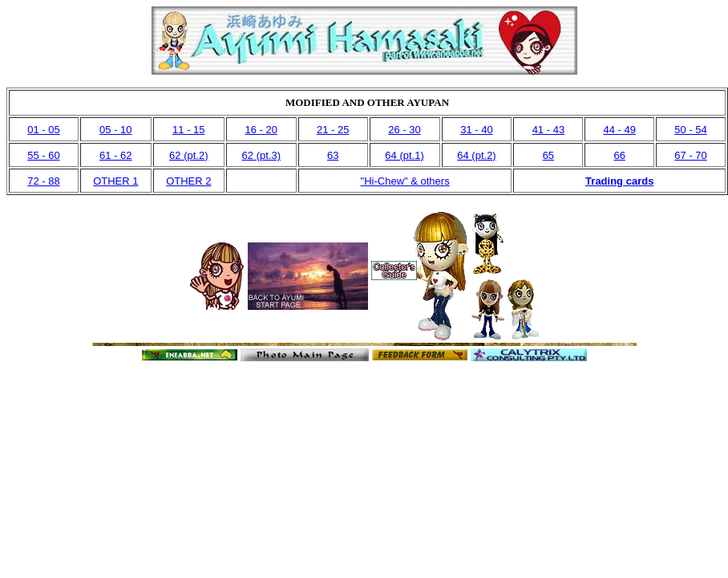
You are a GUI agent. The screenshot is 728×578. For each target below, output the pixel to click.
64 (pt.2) (476, 155)
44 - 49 (619, 130)
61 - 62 (115, 155)
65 (548, 155)
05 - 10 (115, 130)
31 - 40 (476, 130)
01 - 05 (43, 130)
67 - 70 (690, 155)
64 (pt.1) (404, 155)
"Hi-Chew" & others (405, 181)
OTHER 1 (115, 181)
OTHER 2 (188, 181)
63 (332, 155)
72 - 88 (43, 181)
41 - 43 (548, 130)
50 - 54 (690, 130)
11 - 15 (188, 130)
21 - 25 (333, 130)
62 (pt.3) (261, 155)
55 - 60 (43, 155)
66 (619, 155)
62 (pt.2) (188, 155)
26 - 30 (404, 130)
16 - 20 (261, 130)
